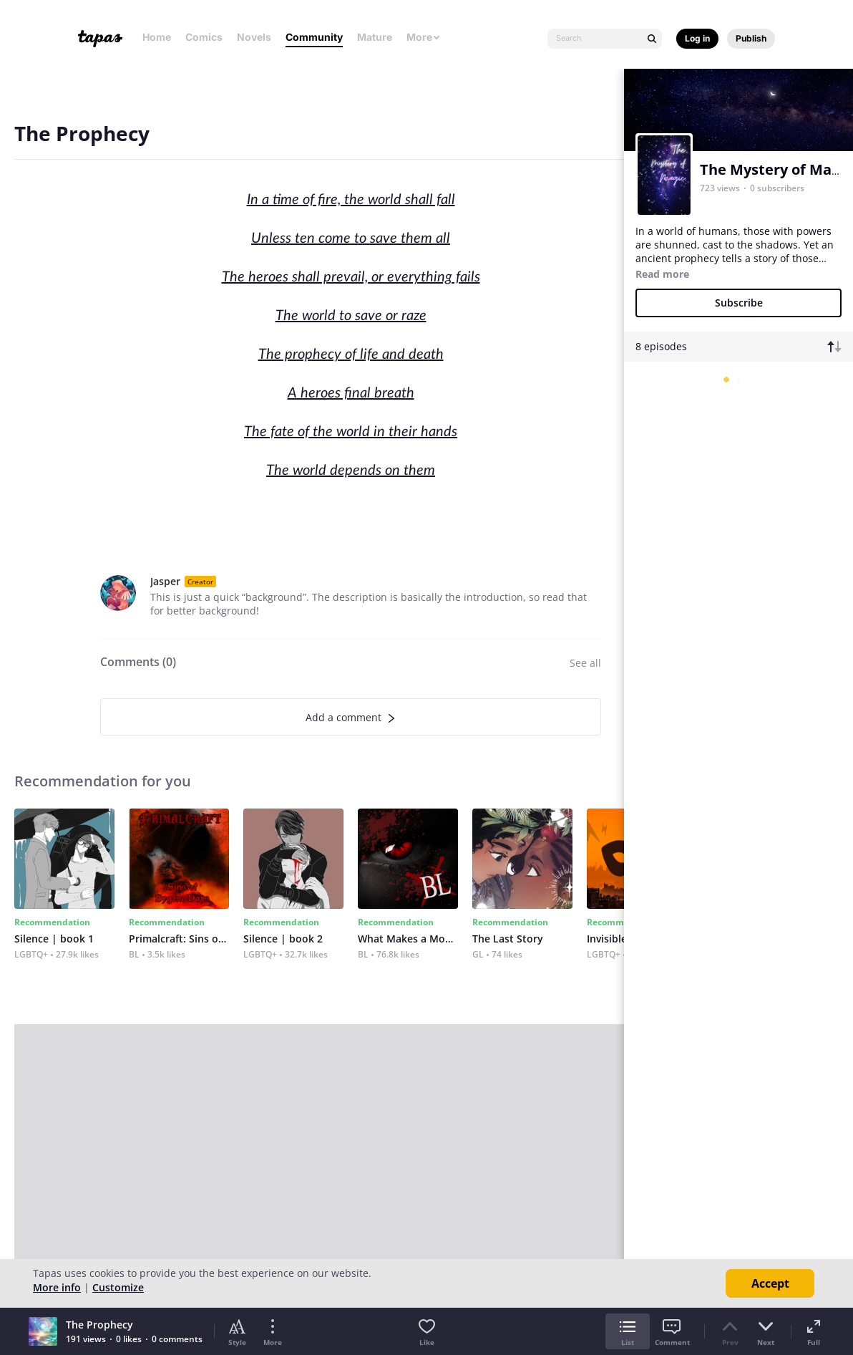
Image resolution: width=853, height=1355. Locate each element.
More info (57, 1287)
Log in (697, 38)
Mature (374, 37)
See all (585, 663)
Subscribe (739, 302)
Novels (254, 37)
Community (314, 37)
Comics (204, 37)
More (423, 37)
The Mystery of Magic (775, 169)
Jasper (165, 581)
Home (156, 37)
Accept (770, 1283)
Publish (751, 38)
